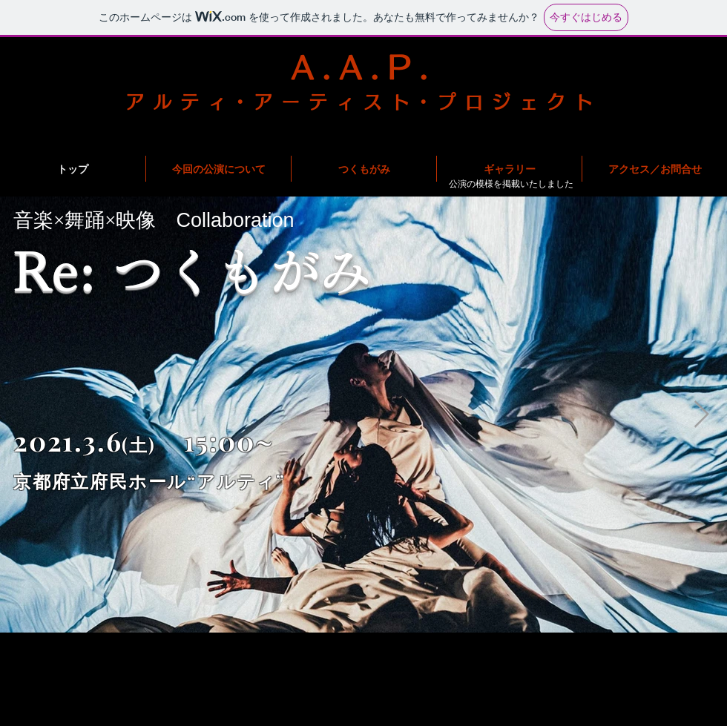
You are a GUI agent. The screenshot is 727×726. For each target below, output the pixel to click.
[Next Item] (701, 414)
